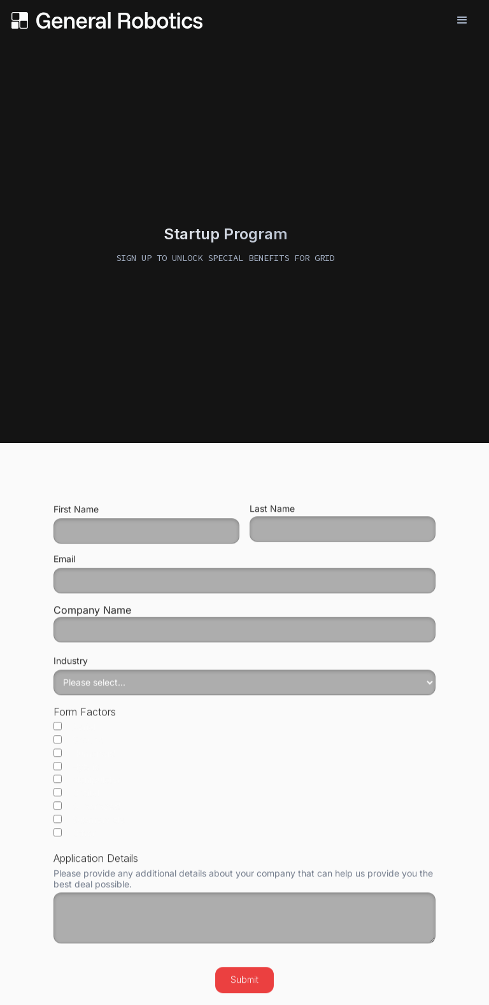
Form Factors (84, 717)
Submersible (89, 826)
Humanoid (84, 759)
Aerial (74, 732)
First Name (76, 515)
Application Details (95, 863)
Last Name (272, 514)
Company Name (244, 628)
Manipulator (87, 786)
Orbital (76, 799)
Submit (244, 985)
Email (64, 564)
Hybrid (76, 773)
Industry (70, 666)
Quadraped (86, 813)
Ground (78, 746)
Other (74, 839)
